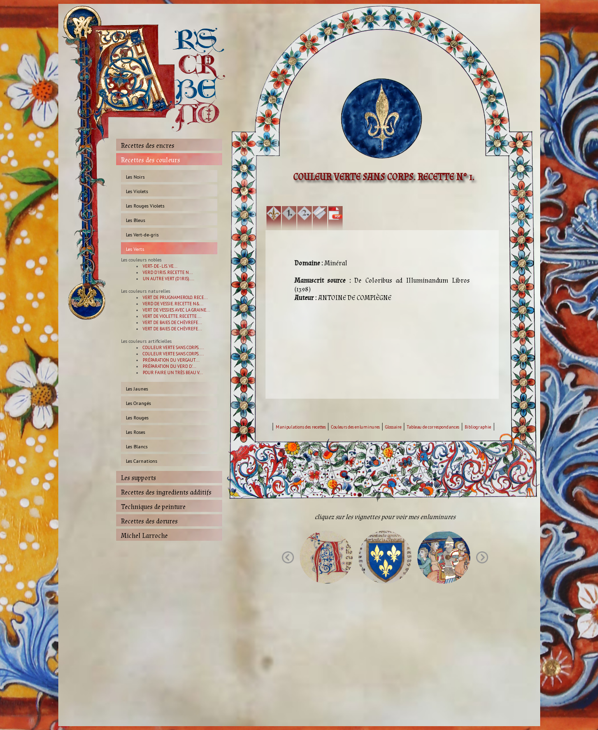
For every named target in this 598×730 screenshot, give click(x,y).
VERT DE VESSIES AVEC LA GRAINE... (176, 310)
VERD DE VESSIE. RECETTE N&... (173, 303)
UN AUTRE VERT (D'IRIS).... (168, 278)
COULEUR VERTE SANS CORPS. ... (173, 347)
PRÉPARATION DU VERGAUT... (171, 360)
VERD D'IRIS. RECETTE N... (168, 272)
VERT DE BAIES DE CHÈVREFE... (172, 322)
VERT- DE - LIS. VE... (160, 266)
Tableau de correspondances (433, 427)
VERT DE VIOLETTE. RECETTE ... (172, 316)
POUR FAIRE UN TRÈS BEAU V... (173, 372)
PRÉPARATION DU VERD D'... (169, 366)
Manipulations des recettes (301, 427)
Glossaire (393, 427)
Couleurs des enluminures (355, 427)
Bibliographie (478, 427)
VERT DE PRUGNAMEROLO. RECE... (175, 297)
